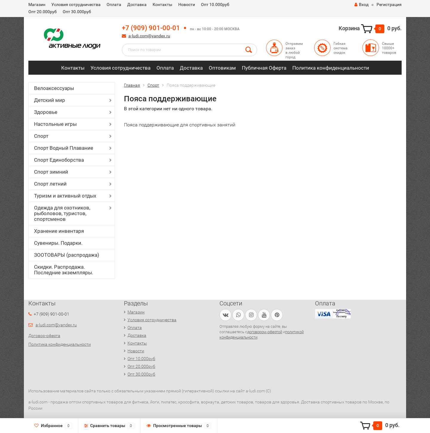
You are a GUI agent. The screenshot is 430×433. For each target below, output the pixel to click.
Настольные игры (55, 124)
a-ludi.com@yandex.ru (149, 35)
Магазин (36, 4)
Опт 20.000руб (42, 11)
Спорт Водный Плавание (63, 148)
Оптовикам (222, 68)
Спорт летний (50, 184)
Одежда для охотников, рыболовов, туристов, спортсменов (62, 213)
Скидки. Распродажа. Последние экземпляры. (63, 270)
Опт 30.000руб (77, 11)
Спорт (41, 136)
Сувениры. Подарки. (58, 243)
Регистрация (389, 4)
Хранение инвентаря (59, 231)
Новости (186, 4)
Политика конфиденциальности (330, 68)
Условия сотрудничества (76, 4)
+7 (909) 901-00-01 (151, 28)
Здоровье (45, 112)
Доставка (137, 4)
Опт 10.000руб (215, 4)
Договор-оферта (44, 335)
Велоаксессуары (54, 88)
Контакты (162, 4)
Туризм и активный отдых (65, 196)
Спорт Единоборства (59, 160)
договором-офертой (264, 332)
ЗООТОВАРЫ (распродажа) (66, 255)
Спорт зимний (51, 172)
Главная (132, 85)
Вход (361, 4)
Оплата (114, 4)
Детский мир (49, 100)
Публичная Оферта (264, 68)
